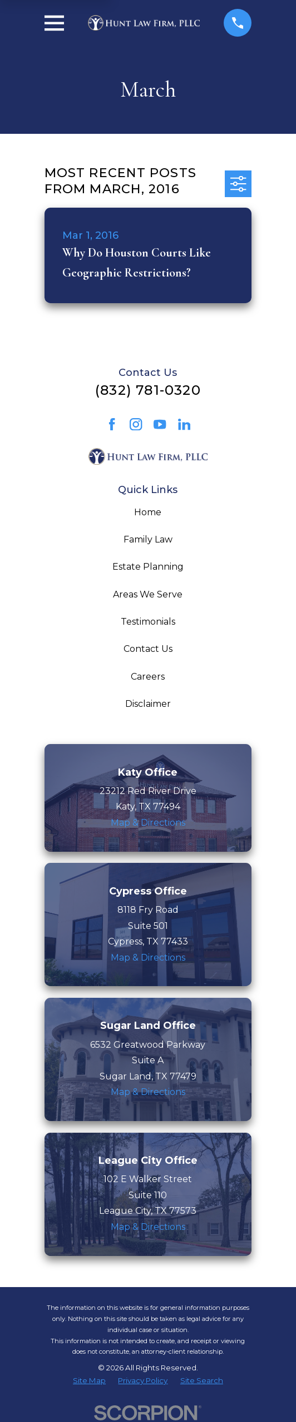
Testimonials (148, 621)
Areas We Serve (147, 594)
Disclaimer (148, 704)
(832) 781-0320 (148, 390)
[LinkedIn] (184, 424)
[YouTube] (160, 424)
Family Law (148, 539)
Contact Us (148, 649)
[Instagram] (136, 424)
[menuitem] (89, 1381)
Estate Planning (148, 566)
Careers (148, 676)
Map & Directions (148, 822)
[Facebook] (112, 424)
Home (147, 512)
